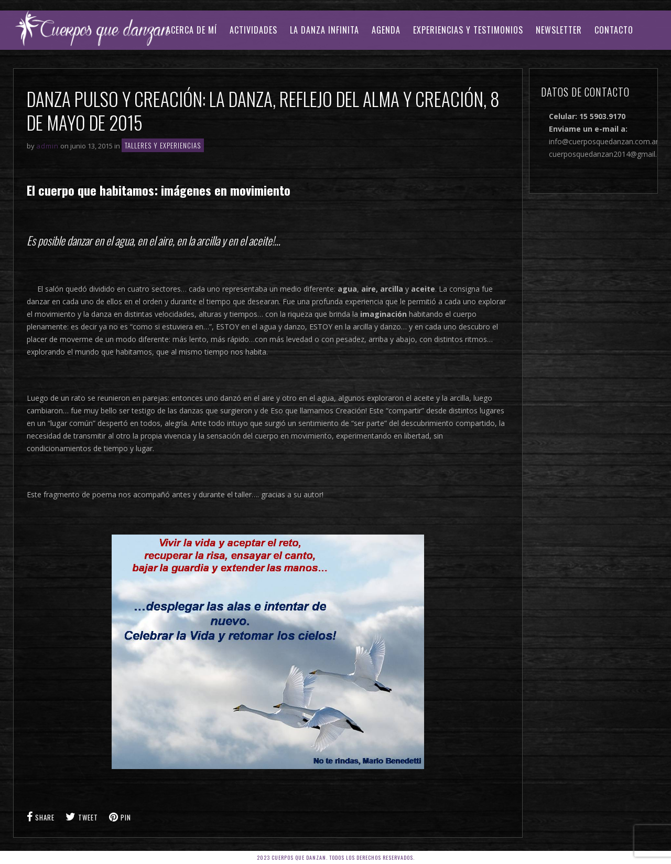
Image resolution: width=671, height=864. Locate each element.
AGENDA (386, 30)
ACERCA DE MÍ (191, 30)
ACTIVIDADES (253, 30)
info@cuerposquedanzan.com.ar (603, 141)
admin (47, 146)
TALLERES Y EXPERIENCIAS (163, 145)
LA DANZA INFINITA (324, 30)
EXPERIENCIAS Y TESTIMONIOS (468, 30)
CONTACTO (613, 30)
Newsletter (559, 30)
